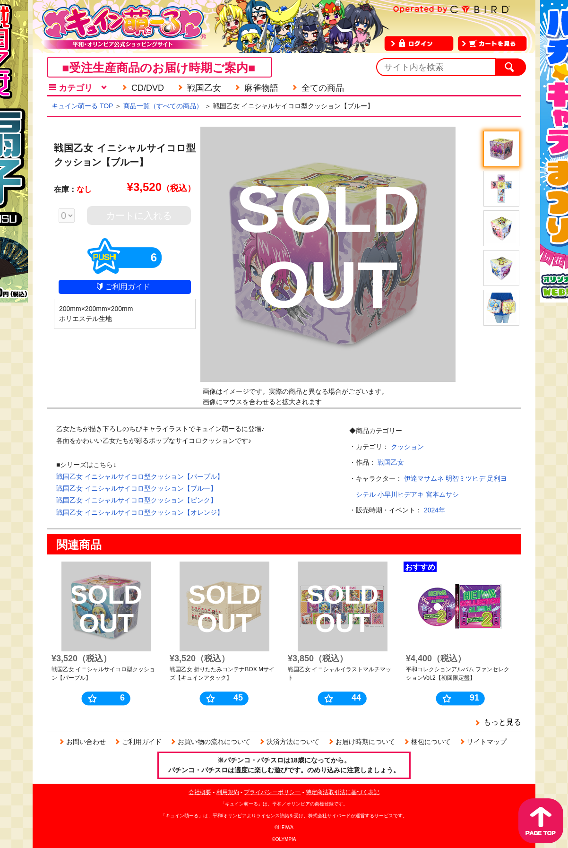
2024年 (434, 510)
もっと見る (502, 722)
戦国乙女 (391, 462)
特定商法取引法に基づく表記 (342, 792)
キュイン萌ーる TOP (82, 106)
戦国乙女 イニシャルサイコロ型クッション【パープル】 (140, 476)
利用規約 (227, 792)
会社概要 (200, 792)
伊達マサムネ (424, 478)
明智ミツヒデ (465, 478)
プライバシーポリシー (272, 792)
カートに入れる (139, 215)
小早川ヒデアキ (401, 494)
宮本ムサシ (442, 494)
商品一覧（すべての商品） (163, 106)
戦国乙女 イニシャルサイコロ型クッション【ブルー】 (136, 488)
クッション (407, 446)
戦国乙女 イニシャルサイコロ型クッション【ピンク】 (136, 500)
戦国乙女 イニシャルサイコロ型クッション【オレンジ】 (140, 512)
